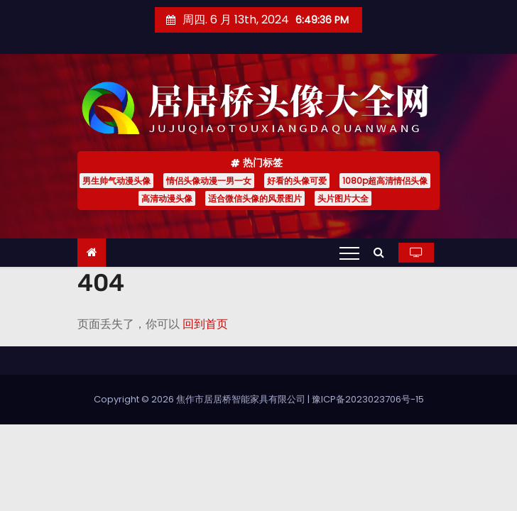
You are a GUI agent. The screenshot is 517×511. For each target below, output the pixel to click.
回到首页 (205, 324)
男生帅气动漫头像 (116, 181)
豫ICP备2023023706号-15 (368, 399)
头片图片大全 (343, 198)
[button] (382, 252)
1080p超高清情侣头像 (385, 181)
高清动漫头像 (166, 198)
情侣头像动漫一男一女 (208, 181)
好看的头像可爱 (297, 181)
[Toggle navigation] (349, 252)
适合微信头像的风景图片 (255, 198)
